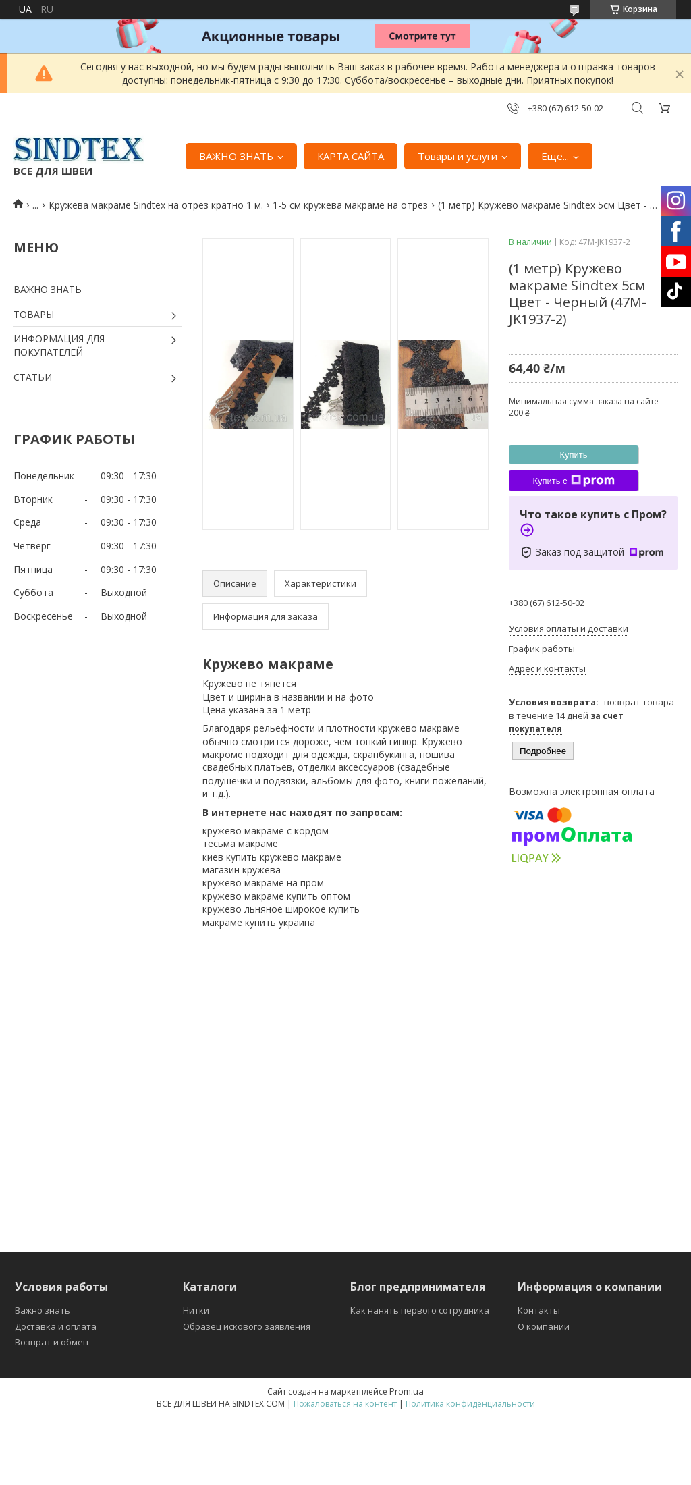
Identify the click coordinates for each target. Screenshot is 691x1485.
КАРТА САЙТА (350, 156)
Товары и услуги (457, 156)
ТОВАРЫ (33, 314)
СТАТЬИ (32, 377)
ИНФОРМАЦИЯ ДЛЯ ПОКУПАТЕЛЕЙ (59, 345)
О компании (544, 1326)
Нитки (196, 1310)
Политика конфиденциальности (470, 1403)
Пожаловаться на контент (345, 1403)
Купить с (573, 481)
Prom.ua (406, 1391)
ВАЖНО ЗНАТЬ (236, 156)
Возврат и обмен (51, 1342)
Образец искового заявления (246, 1326)
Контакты (539, 1310)
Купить (573, 455)
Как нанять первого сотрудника (419, 1310)
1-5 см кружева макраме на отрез (350, 204)
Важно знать (42, 1310)
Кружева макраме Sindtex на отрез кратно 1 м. (156, 204)
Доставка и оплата (55, 1326)
